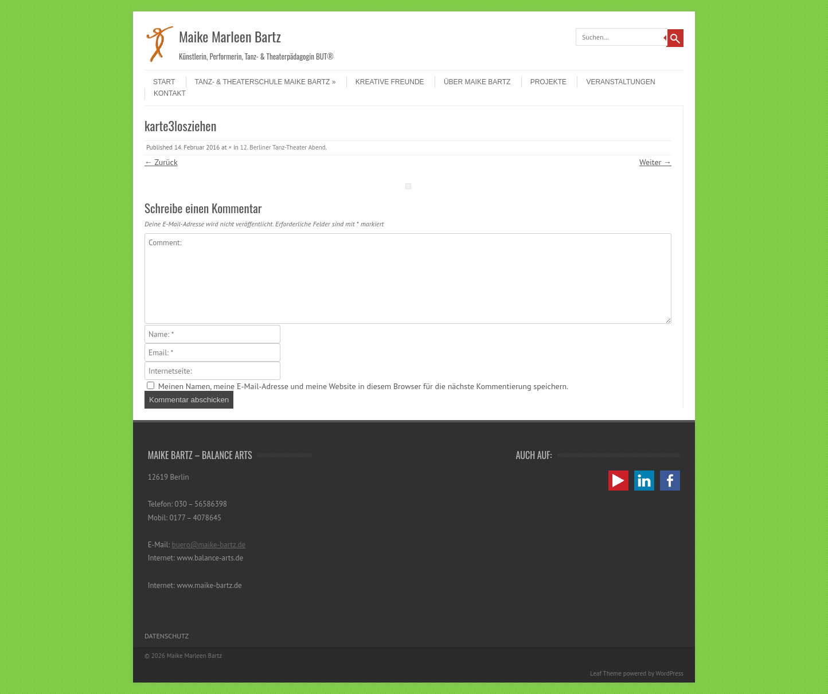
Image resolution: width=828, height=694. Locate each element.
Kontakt (170, 93)
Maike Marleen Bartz (230, 36)
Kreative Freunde (390, 82)
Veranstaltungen (620, 82)
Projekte (548, 82)
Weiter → (655, 162)
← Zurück (161, 162)
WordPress (669, 673)
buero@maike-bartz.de (209, 545)
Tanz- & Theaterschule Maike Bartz (265, 82)
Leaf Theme (605, 673)
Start (164, 82)
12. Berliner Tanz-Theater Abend (283, 147)
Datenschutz (166, 636)
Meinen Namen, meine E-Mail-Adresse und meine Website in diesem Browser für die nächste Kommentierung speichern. (363, 386)
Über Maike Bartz (477, 82)
